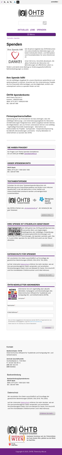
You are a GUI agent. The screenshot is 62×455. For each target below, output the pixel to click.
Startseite (10, 38)
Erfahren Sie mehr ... (46, 275)
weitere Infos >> (47, 215)
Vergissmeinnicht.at (31, 208)
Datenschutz (24, 264)
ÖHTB (31, 452)
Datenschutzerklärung (36, 321)
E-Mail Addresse (12, 312)
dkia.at (43, 452)
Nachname (11, 305)
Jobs (32, 29)
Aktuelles (23, 29)
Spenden (41, 29)
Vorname (21, 298)
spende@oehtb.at (30, 154)
